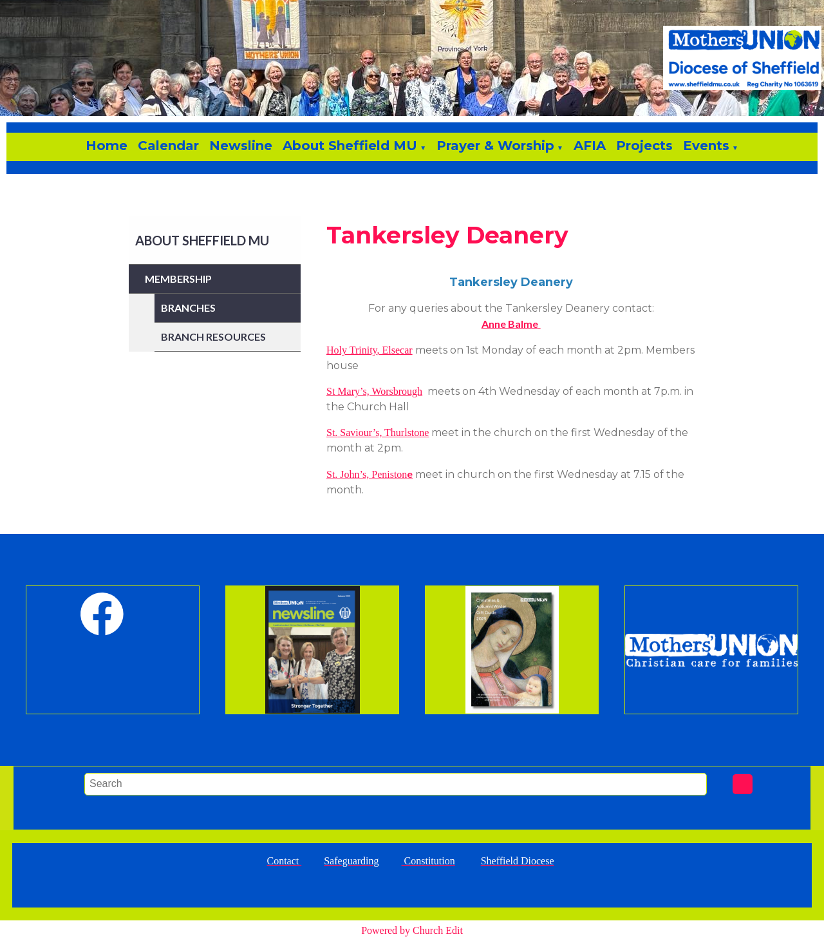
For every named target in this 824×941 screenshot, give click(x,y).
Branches (188, 307)
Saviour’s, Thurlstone (383, 432)
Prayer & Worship (495, 145)
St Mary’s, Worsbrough (374, 391)
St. (331, 432)
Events (706, 145)
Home (106, 145)
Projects (644, 145)
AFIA (590, 145)
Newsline (240, 145)
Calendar (168, 145)
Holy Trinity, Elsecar (369, 350)
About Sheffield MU (350, 145)
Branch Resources (213, 336)
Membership (178, 278)
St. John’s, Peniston (366, 474)
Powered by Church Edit (412, 930)
